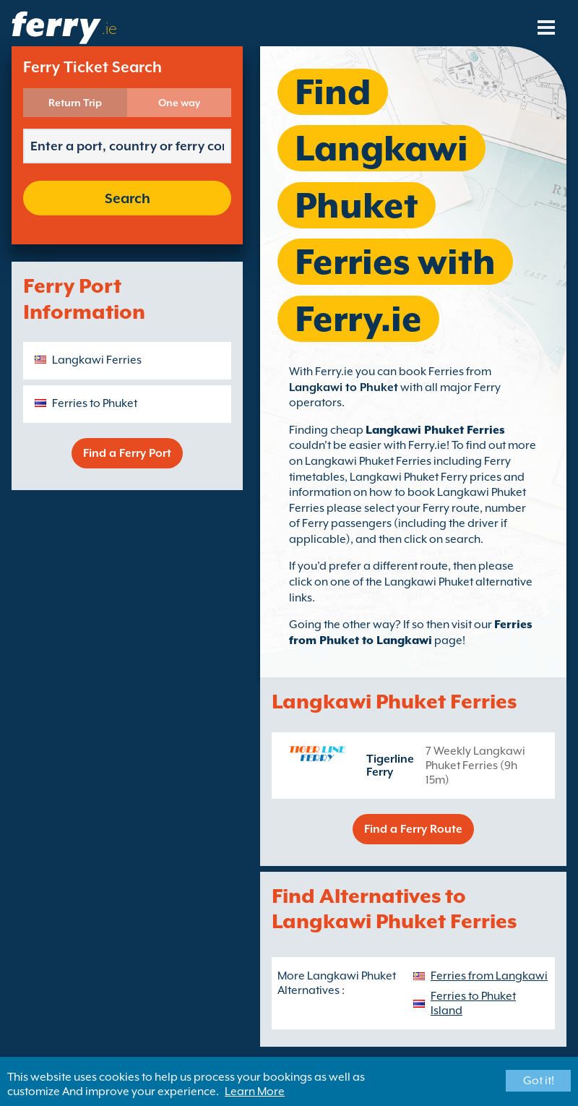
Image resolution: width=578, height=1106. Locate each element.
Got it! (538, 1080)
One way (179, 102)
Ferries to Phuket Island (473, 1003)
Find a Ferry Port (127, 453)
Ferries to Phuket (94, 403)
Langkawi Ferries (97, 359)
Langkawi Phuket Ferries (435, 430)
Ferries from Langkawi (489, 975)
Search (127, 198)
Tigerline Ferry (390, 766)
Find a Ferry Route (413, 829)
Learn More (255, 1091)
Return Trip (75, 102)
